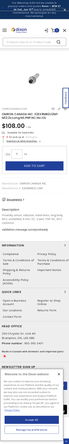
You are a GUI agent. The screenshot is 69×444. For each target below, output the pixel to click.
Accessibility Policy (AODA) (16, 281)
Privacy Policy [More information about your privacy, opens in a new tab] (12, 410)
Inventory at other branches (22, 141)
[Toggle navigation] (4, 30)
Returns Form (46, 310)
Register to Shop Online (49, 302)
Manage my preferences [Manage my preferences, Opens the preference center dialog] (31, 429)
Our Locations (12, 310)
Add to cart (34, 166)
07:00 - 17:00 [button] (56, 8)
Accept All (31, 419)
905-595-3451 (34, 343)
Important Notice (49, 270)
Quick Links (34, 292)
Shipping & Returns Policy (16, 271)
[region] (31, 405)
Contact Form (12, 316)
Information (34, 245)
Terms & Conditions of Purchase (52, 261)
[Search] (34, 42)
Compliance (11, 254)
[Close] (59, 374)
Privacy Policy (46, 254)
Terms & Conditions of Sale (18, 261)
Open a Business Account (14, 302)
